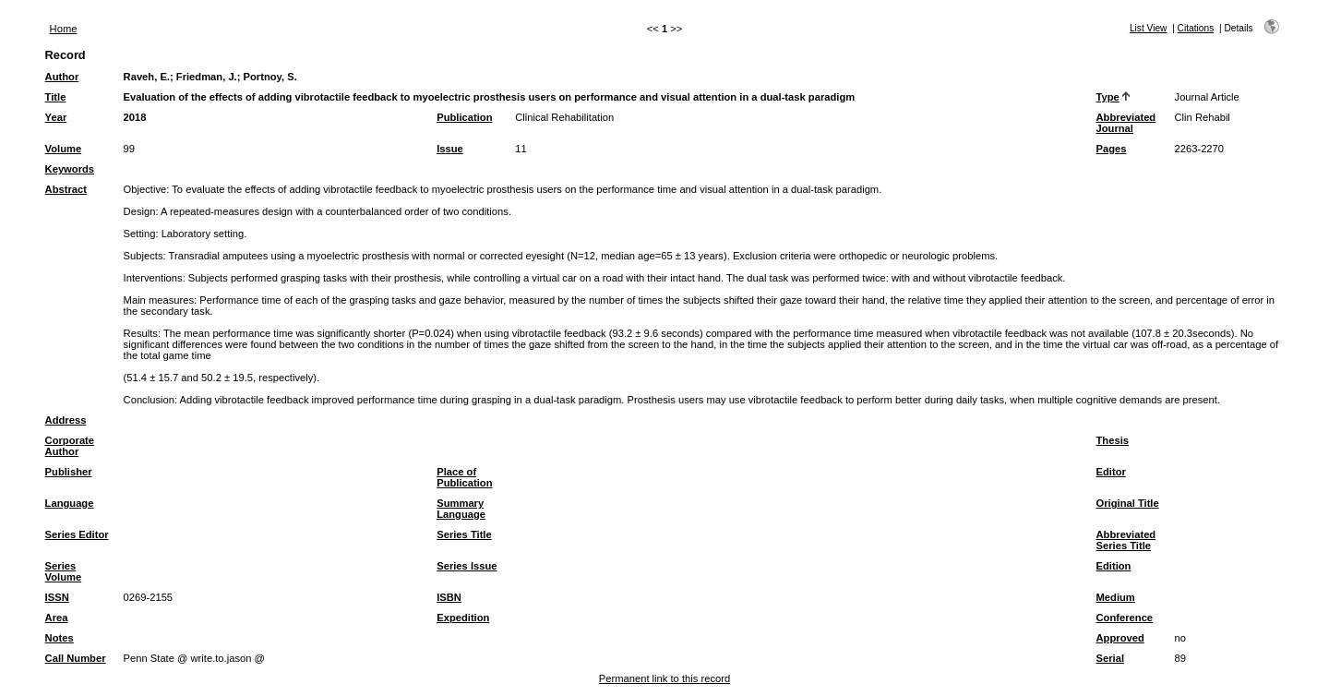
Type (1107, 96)
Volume (63, 148)
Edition (1113, 565)
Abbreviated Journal (1126, 123)
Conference (1125, 617)
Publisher (68, 471)
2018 (135, 117)
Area (56, 617)
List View (1148, 28)
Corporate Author (69, 446)
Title (55, 96)
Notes (59, 637)
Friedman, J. (206, 76)
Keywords (69, 168)
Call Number (75, 658)
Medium (1115, 597)
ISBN (449, 597)
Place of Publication (464, 477)
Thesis (1112, 440)
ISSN (57, 597)
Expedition (463, 617)
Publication (464, 117)
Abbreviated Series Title (1126, 540)
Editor (1111, 471)
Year (56, 117)
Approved (1120, 637)
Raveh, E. (147, 76)
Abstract (66, 189)
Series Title (464, 534)
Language (69, 503)
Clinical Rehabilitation (564, 117)
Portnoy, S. (270, 76)
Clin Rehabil (1202, 117)
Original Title (1127, 503)
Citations (1196, 28)
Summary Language (461, 509)
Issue (450, 148)
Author (62, 76)
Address (66, 420)
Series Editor (77, 534)
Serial (1110, 658)
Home (64, 28)
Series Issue (467, 565)
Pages (1111, 148)
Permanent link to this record (664, 678)
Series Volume (63, 571)
